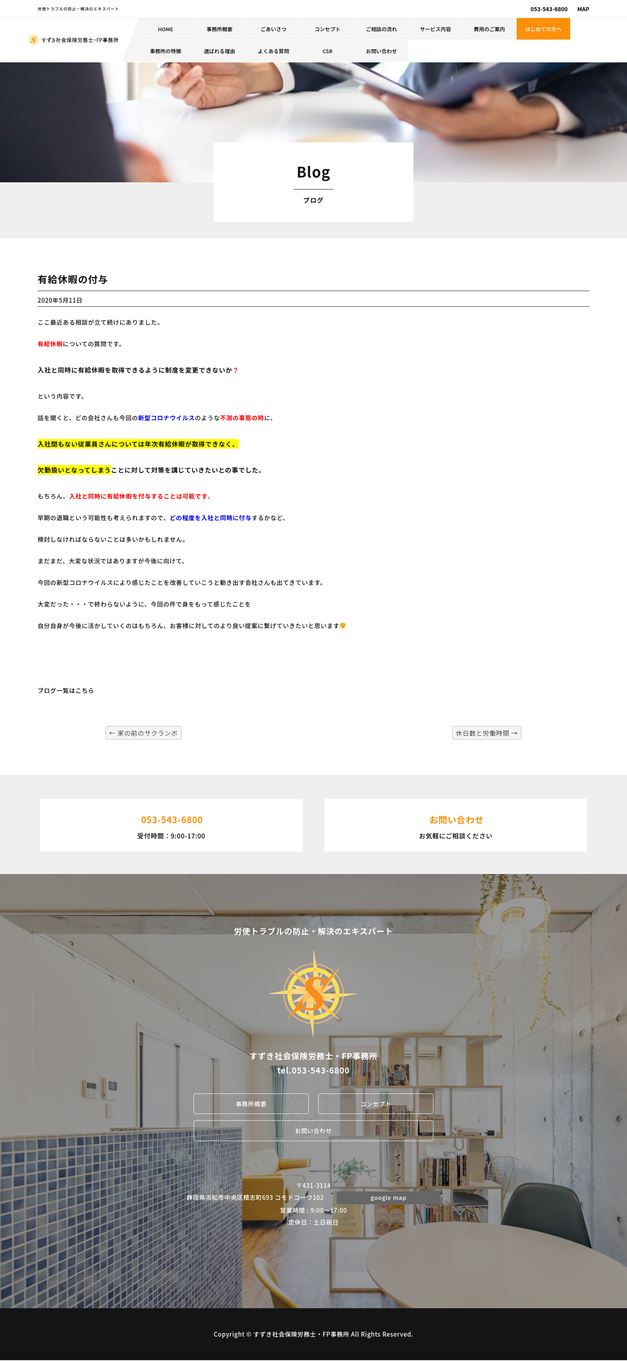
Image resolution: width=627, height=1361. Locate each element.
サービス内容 (435, 29)
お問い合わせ (381, 51)
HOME (165, 29)
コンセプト (328, 29)
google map (388, 1197)
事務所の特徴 (165, 51)
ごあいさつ (274, 29)
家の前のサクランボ (143, 733)
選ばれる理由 (219, 51)
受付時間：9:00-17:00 (171, 824)
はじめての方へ (543, 29)
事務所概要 (220, 29)
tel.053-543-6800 (313, 1070)
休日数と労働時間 (487, 733)
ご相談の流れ (381, 29)
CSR (327, 51)
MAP (583, 9)
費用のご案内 (489, 29)
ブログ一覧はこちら (66, 690)
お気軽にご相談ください (455, 824)
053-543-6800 (549, 9)
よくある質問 (273, 51)
